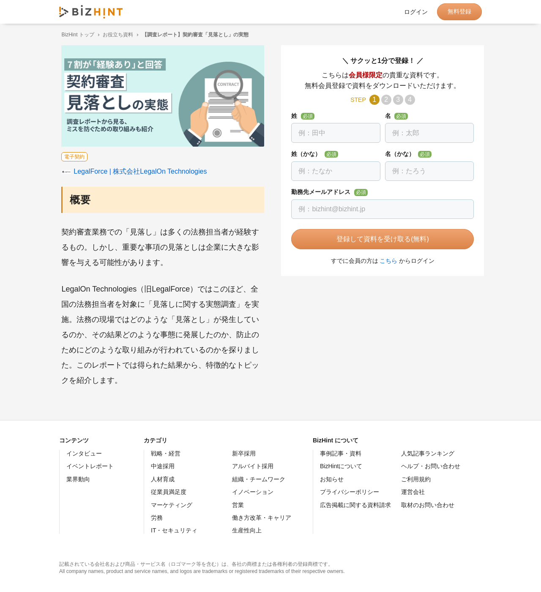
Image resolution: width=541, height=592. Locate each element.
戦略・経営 (165, 453)
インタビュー (84, 453)
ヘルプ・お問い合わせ (430, 466)
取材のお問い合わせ (427, 505)
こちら (386, 260)
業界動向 (78, 479)
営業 (238, 505)
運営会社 (413, 491)
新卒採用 (244, 453)
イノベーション (252, 491)
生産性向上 (247, 530)
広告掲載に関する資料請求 (355, 505)
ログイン (416, 11)
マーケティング (171, 505)
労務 (157, 517)
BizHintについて (341, 466)
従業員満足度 (168, 491)
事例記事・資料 (340, 453)
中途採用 (163, 466)
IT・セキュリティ (174, 530)
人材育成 (163, 479)
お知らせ (332, 479)
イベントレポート (90, 466)
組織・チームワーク (258, 479)
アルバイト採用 (252, 466)
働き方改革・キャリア (261, 517)
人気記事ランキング (427, 453)
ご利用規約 (416, 479)
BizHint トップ (75, 35)
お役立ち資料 (116, 35)
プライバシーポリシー (349, 491)
